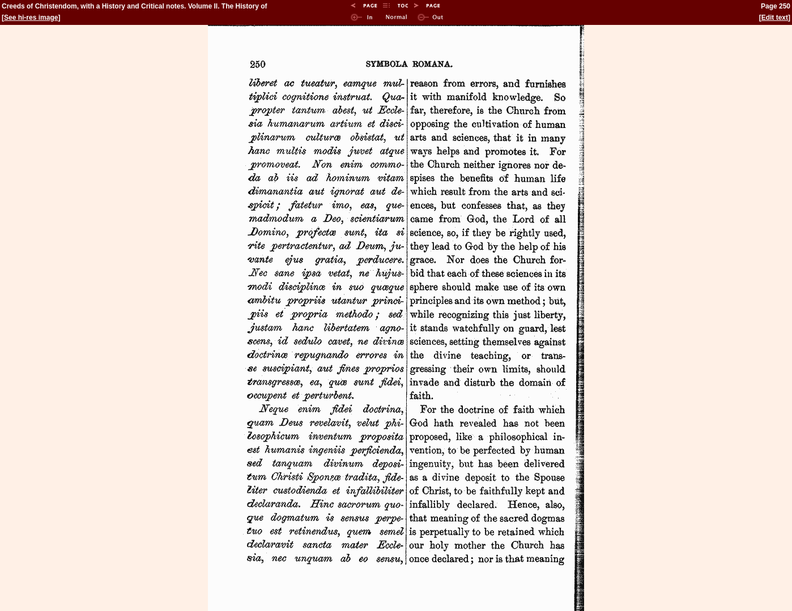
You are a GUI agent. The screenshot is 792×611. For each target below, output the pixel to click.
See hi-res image (31, 18)
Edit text (774, 18)
